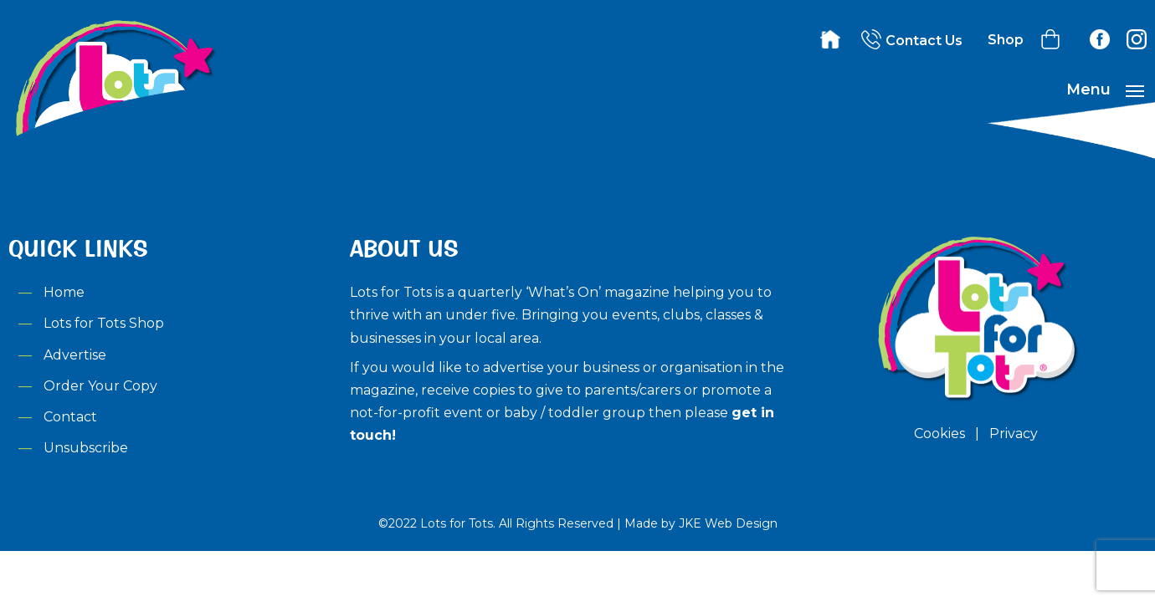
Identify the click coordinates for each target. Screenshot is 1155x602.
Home (64, 292)
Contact (70, 417)
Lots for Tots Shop (104, 323)
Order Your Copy (100, 386)
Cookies (939, 433)
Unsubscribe (86, 448)
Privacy (1013, 433)
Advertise (75, 355)
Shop (1006, 40)
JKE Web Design (728, 523)
